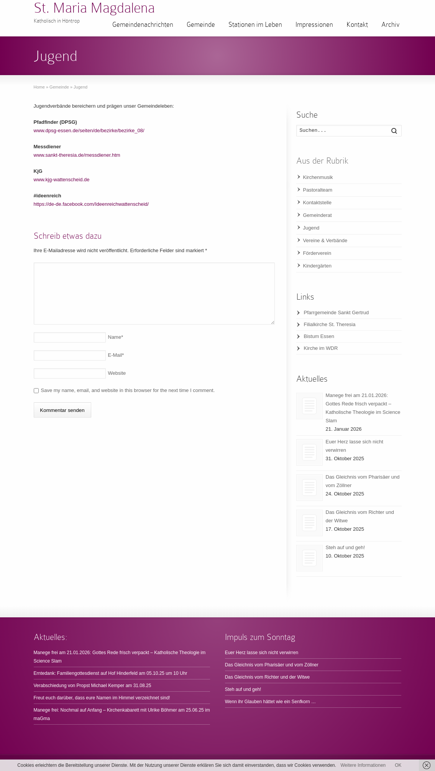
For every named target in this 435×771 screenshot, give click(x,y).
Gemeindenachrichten (142, 24)
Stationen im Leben (255, 24)
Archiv (390, 24)
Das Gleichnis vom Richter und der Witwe (267, 677)
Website (117, 373)
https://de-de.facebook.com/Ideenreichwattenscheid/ (91, 204)
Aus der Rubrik (322, 161)
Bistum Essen (319, 336)
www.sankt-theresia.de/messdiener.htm (77, 155)
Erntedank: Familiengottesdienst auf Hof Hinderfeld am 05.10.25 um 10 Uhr (110, 673)
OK (398, 765)
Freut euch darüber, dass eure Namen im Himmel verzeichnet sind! (102, 697)
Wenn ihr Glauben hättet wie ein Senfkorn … (270, 701)
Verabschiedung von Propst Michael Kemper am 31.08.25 (92, 685)
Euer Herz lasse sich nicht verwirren (261, 652)
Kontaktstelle (317, 202)
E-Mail (116, 355)
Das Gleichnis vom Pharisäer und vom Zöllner (271, 665)
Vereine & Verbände (325, 240)
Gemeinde (201, 24)
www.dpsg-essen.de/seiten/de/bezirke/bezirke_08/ (89, 130)
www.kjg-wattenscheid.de (62, 179)
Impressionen (314, 24)
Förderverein (317, 253)
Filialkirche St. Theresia (330, 324)
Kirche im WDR (321, 348)
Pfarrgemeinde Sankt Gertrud (336, 312)
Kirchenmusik (318, 177)
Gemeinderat (317, 215)
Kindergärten (317, 266)
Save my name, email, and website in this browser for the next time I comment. (128, 390)
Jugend (311, 228)
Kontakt (357, 24)
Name (115, 337)
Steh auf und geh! (345, 547)
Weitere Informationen (363, 765)
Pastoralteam (318, 190)
